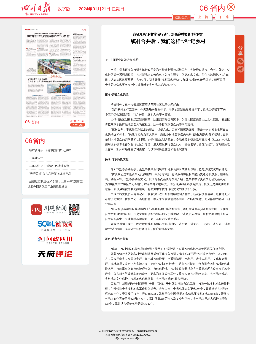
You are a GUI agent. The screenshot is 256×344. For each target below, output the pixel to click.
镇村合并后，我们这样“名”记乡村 (50, 150)
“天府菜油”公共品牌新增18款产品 (50, 173)
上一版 (73, 121)
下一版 (80, 121)
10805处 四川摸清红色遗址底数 (49, 165)
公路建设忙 (36, 158)
